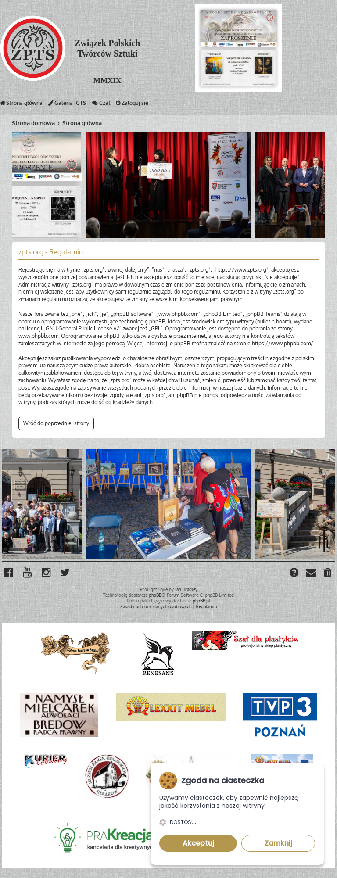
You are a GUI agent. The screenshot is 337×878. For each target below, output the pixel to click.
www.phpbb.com (38, 336)
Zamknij (278, 843)
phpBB (155, 595)
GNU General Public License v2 (82, 328)
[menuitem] (328, 573)
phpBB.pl (201, 600)
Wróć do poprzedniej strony (56, 423)
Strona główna (21, 105)
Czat (101, 105)
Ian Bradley (186, 589)
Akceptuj (198, 843)
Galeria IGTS (67, 105)
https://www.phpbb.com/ (282, 343)
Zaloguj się (132, 105)
